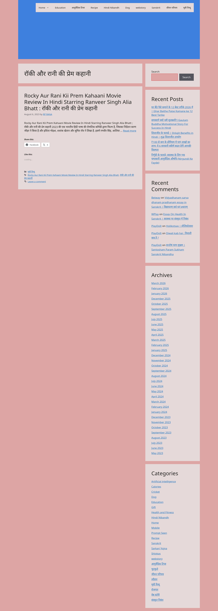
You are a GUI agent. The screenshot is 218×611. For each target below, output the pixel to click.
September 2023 (161, 432)
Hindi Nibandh (111, 7)
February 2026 (160, 288)
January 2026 (159, 293)
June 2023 (157, 448)
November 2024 (161, 360)
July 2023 (156, 443)
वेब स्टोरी (155, 594)
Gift (153, 507)
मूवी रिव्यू (187, 7)
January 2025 (159, 350)
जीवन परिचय (171, 7)
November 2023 (161, 422)
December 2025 (160, 298)
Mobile (155, 528)
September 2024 (161, 370)
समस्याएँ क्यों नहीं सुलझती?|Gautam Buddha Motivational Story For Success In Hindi (169, 124)
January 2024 (159, 412)
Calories (156, 486)
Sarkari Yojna (159, 548)
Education (60, 7)
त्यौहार (154, 579)
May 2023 (157, 453)
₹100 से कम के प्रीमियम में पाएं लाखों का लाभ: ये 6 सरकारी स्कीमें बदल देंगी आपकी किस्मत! (171, 145)
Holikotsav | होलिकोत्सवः (179, 226)
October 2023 (159, 427)
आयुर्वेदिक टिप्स (78, 7)
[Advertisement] (109, 38)
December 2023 (160, 417)
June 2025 (157, 324)
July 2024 (156, 381)
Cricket (155, 491)
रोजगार (154, 589)
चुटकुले (154, 569)
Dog (127, 7)
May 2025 (157, 329)
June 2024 (157, 386)
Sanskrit (156, 7)
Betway (155, 197)
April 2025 (157, 334)
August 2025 (159, 314)
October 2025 (159, 304)
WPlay (155, 214)
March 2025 (158, 340)
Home (45, 7)
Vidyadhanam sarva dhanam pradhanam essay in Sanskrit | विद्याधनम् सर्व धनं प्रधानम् (169, 202)
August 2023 (159, 437)
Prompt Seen (159, 533)
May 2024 (157, 391)
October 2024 (159, 365)
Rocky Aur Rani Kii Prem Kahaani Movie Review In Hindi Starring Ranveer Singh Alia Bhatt (73, 175)
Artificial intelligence (163, 481)
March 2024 (158, 401)
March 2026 (158, 283)
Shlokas (156, 553)
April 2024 (157, 396)
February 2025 (160, 345)
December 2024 (160, 355)
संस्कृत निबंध (157, 600)
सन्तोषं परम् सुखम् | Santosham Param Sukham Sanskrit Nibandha (168, 249)
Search (155, 71)
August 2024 (159, 376)
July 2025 (156, 319)
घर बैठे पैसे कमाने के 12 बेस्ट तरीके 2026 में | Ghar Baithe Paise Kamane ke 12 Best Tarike (172, 111)
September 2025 (161, 309)
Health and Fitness (162, 512)
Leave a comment (37, 181)
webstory (141, 7)
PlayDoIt (156, 226)
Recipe (94, 7)
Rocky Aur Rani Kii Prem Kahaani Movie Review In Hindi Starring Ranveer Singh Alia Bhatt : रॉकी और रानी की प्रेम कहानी (78, 102)
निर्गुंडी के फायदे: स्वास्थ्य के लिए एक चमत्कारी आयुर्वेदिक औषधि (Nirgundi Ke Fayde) (172, 158)
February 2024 (160, 406)
